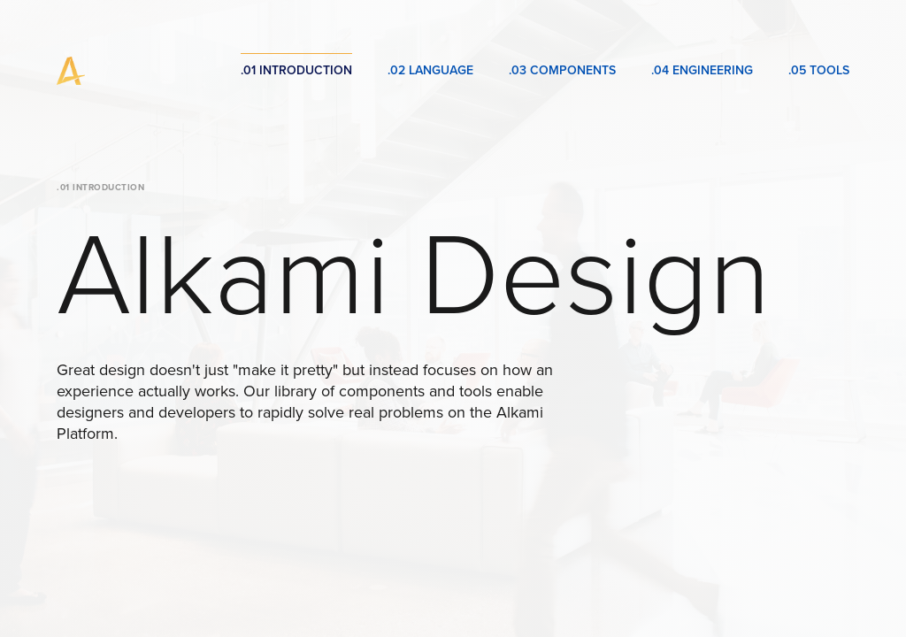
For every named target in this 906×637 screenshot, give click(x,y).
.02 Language (430, 70)
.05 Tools (818, 70)
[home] (71, 71)
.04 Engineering (702, 70)
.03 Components (562, 70)
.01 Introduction (296, 70)
